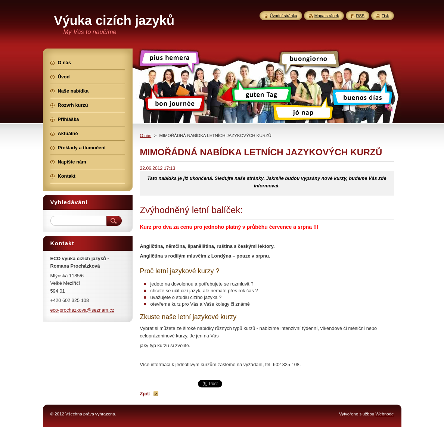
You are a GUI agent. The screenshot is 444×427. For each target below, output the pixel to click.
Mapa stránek (326, 15)
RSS (360, 15)
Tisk (385, 15)
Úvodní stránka (283, 15)
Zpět (145, 393)
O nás (146, 135)
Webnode (384, 414)
